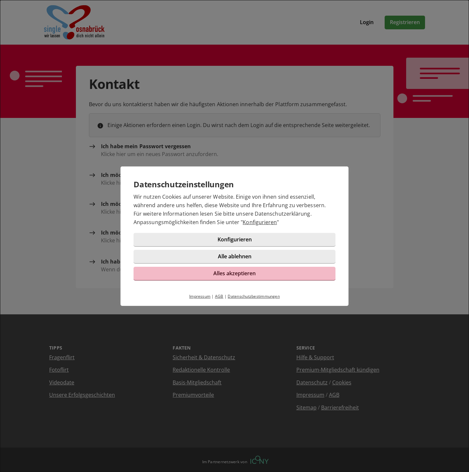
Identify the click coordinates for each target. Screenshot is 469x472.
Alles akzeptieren (234, 273)
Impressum (199, 296)
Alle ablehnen (234, 256)
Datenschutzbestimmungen (254, 296)
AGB (219, 296)
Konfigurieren (260, 222)
